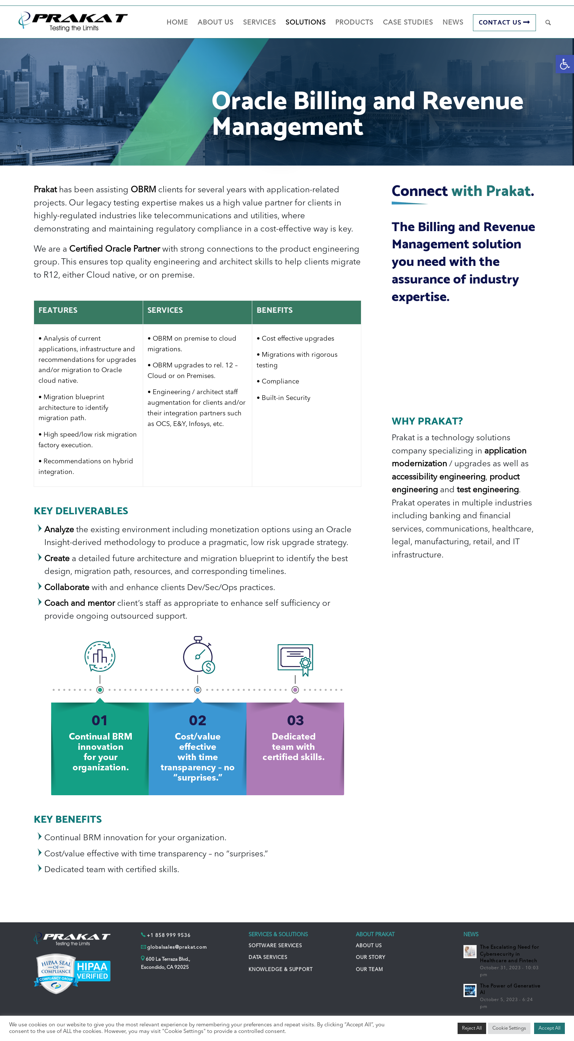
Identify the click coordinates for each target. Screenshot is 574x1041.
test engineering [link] (488, 490)
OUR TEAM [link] (369, 969)
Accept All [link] (549, 1028)
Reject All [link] (472, 1028)
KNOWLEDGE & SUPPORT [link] (281, 969)
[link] (565, 64)
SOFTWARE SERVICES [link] (275, 946)
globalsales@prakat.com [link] (177, 947)
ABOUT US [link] (368, 946)
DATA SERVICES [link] (268, 957)
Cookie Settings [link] (509, 1028)
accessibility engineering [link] (438, 477)
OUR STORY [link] (370, 957)
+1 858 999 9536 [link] (169, 935)
